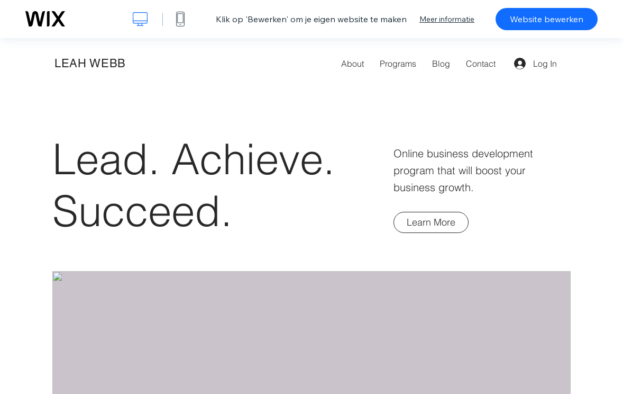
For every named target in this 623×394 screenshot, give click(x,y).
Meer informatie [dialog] (446, 19)
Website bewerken (546, 19)
